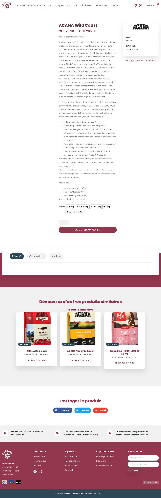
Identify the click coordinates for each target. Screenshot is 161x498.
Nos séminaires (72, 461)
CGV (101, 493)
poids (62, 206)
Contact (69, 470)
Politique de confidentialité (84, 493)
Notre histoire (71, 465)
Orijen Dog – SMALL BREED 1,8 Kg (124, 352)
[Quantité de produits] (64, 222)
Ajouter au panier (87, 229)
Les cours (38, 465)
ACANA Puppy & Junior (80, 351)
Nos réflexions (71, 456)
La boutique (39, 456)
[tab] (17, 256)
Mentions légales (62, 493)
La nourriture (132, 50)
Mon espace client (105, 456)
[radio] (70, 207)
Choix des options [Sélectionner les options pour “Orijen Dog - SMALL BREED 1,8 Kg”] (124, 363)
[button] (63, 410)
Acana (129, 41)
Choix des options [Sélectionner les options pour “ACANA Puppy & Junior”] (80, 360)
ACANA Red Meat (37, 351)
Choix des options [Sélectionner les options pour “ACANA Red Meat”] (36, 360)
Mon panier (101, 461)
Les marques (39, 461)
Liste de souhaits (104, 465)
